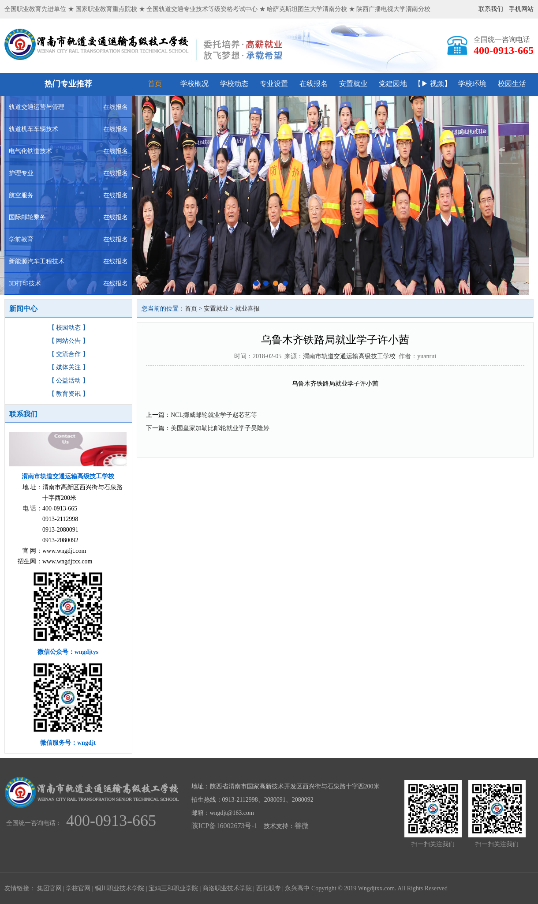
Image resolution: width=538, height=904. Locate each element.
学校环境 (472, 83)
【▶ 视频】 (432, 83)
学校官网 (78, 888)
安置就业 (353, 83)
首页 (155, 83)
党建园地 (393, 83)
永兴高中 (297, 888)
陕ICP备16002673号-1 (224, 825)
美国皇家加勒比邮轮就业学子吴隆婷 (220, 428)
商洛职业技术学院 (227, 888)
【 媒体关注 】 (69, 367)
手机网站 (521, 9)
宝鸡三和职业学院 (173, 888)
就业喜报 (247, 308)
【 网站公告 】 (69, 341)
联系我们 (490, 9)
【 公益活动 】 (69, 380)
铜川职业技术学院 (119, 888)
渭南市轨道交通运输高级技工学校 (349, 356)
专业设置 (274, 83)
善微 (302, 825)
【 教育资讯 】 (69, 393)
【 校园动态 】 (69, 327)
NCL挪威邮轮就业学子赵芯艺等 (214, 415)
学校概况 (194, 83)
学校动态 (234, 83)
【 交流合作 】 (69, 354)
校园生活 (512, 83)
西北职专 (268, 888)
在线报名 (313, 83)
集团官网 (49, 888)
